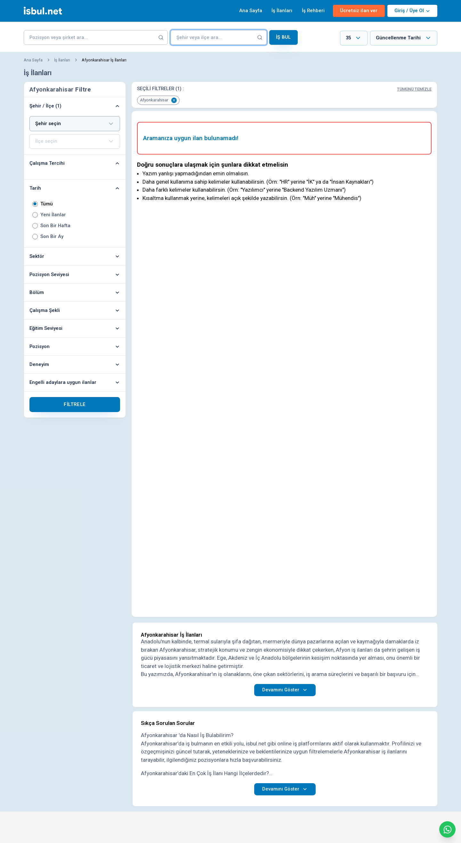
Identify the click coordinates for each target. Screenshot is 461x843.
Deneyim (74, 364)
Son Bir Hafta (55, 225)
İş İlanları (281, 10)
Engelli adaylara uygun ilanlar (74, 382)
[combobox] (354, 38)
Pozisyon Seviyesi (74, 274)
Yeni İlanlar (53, 214)
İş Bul (283, 37)
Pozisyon (74, 346)
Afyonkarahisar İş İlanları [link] (104, 60)
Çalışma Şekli (74, 310)
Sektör (74, 256)
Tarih (74, 188)
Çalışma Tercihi (74, 163)
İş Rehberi (313, 10)
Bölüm (74, 292)
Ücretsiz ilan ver (359, 10)
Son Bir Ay (51, 236)
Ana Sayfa (250, 10)
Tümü (46, 204)
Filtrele (74, 404)
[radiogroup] (74, 220)
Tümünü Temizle (414, 89)
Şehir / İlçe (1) (74, 106)
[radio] (35, 204)
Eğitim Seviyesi (74, 328)
